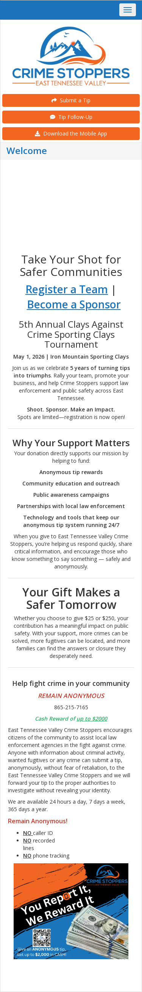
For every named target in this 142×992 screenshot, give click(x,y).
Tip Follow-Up (71, 116)
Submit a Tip (71, 100)
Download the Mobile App (71, 133)
